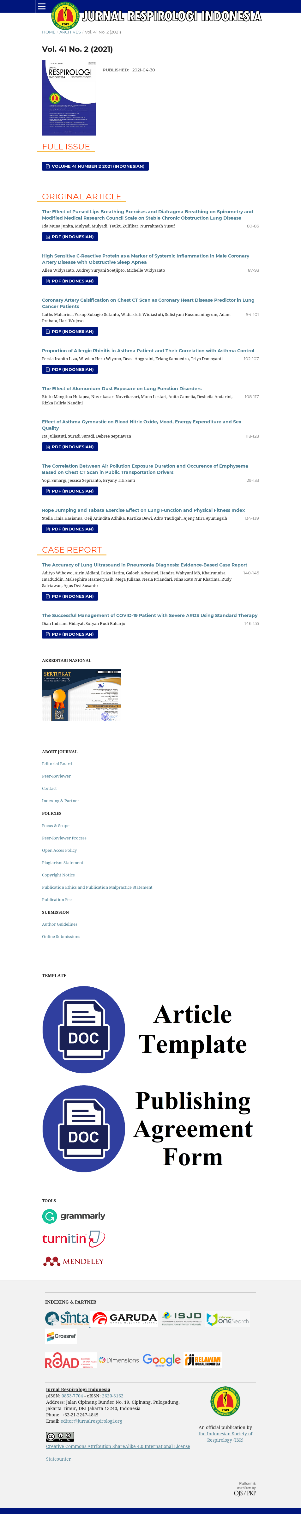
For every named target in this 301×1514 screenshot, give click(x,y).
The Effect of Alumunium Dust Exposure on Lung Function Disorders (122, 388)
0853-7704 (72, 1396)
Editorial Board (57, 763)
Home (49, 31)
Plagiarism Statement (62, 862)
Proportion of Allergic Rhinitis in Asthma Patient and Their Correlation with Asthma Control (148, 351)
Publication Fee (57, 899)
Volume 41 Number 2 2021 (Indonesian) (98, 166)
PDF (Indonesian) (72, 236)
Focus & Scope (55, 825)
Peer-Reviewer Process (64, 838)
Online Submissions (61, 936)
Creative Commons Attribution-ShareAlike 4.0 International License (118, 1446)
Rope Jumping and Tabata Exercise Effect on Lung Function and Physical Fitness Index (143, 510)
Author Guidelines (59, 924)
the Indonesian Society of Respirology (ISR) (225, 1437)
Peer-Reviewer (56, 776)
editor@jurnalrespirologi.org (91, 1421)
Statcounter (58, 1459)
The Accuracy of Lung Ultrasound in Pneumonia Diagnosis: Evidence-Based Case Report (144, 565)
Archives (70, 31)
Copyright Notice (58, 875)
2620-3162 (112, 1396)
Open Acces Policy (59, 850)
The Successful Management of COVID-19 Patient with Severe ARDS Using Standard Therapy (149, 615)
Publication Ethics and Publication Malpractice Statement (97, 887)
